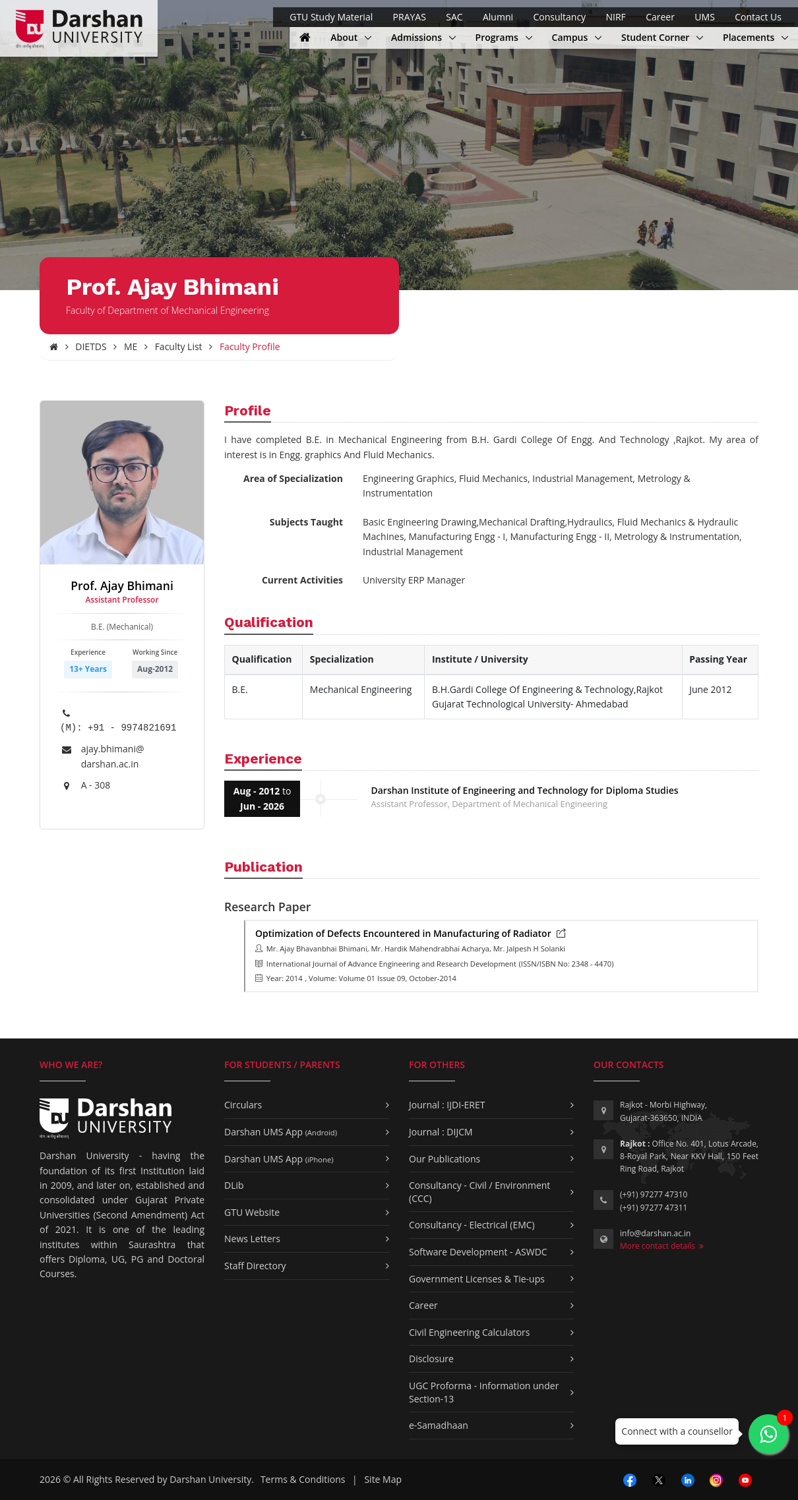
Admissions (418, 37)
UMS (704, 17)
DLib (234, 1185)
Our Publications (444, 1159)
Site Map (383, 1479)
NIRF (615, 17)
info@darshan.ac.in (655, 1233)
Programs (504, 37)
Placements (750, 37)
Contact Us (758, 17)
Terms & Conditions (303, 1479)
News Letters (252, 1238)
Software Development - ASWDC (478, 1251)
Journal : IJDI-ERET (447, 1104)
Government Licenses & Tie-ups (477, 1279)
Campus (576, 37)
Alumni (498, 17)
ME (130, 346)
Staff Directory (255, 1265)
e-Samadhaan (438, 1425)
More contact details (662, 1245)
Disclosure (431, 1358)
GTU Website (252, 1212)
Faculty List (178, 346)
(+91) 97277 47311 (653, 1207)
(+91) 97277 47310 (653, 1194)
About (350, 37)
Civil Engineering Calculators (469, 1332)
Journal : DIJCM (441, 1131)
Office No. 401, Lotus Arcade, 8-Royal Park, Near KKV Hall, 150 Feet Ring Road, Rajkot (689, 1156)
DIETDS (90, 346)
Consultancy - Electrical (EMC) (472, 1224)
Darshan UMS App (280, 1131)
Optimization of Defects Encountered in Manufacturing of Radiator (410, 933)
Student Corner (656, 37)
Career (660, 17)
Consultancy (559, 17)
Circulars (243, 1104)
